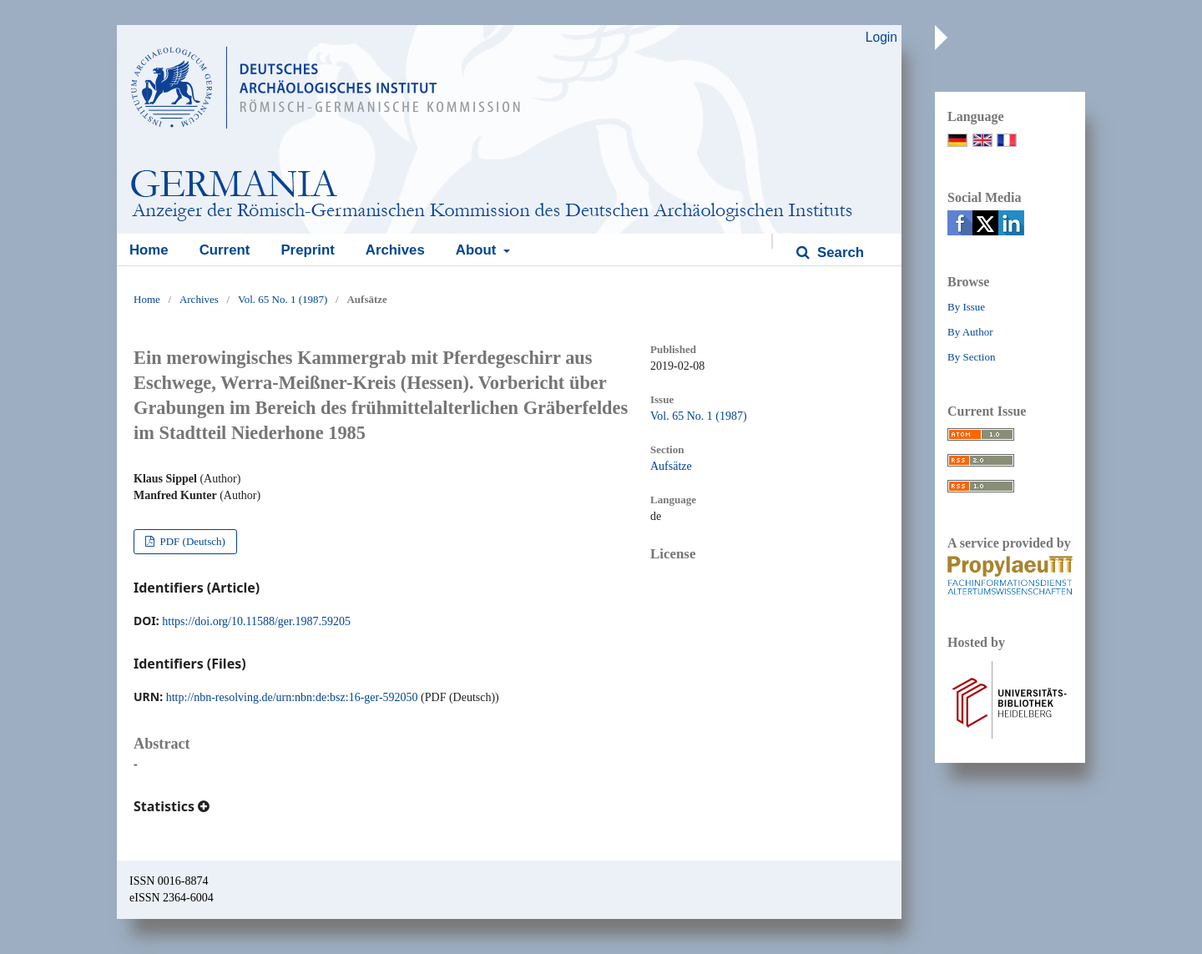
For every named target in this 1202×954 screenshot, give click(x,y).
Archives (395, 250)
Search (838, 252)
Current (224, 250)
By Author (970, 332)
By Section (971, 357)
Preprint (307, 250)
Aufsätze (671, 466)
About (478, 250)
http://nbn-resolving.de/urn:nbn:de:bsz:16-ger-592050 (292, 697)
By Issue (966, 306)
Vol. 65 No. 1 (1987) (282, 299)
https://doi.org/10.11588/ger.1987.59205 (256, 621)
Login (881, 37)
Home (149, 250)
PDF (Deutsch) (191, 541)
